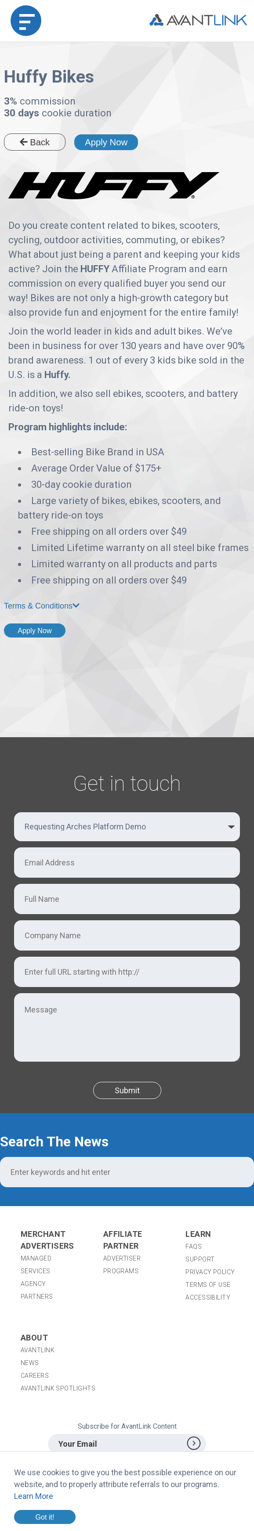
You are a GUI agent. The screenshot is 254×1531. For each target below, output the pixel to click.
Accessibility (207, 1297)
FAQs (193, 1246)
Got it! (44, 1517)
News (30, 1362)
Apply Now (106, 142)
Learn (198, 1234)
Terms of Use (207, 1284)
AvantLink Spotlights (59, 1388)
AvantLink (37, 1350)
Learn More (33, 1496)
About (34, 1337)
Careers (35, 1375)
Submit (127, 1090)
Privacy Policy (210, 1271)
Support (199, 1259)
